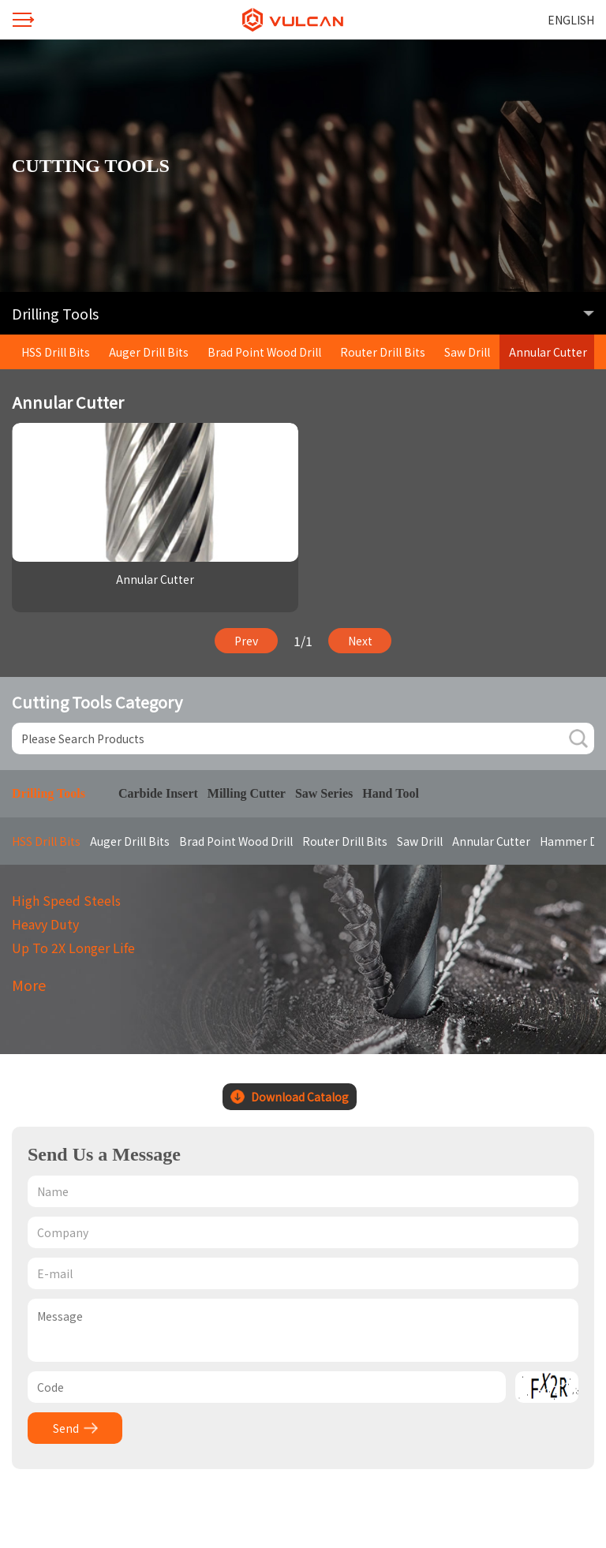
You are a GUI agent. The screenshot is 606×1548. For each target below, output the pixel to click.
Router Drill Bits (382, 352)
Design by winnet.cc (278, 1488)
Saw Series (324, 793)
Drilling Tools (48, 793)
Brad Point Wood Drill (264, 352)
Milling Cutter (247, 793)
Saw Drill (467, 352)
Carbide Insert (158, 793)
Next (360, 641)
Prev (246, 641)
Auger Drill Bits (149, 352)
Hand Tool (390, 793)
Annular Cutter (548, 352)
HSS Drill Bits (55, 352)
